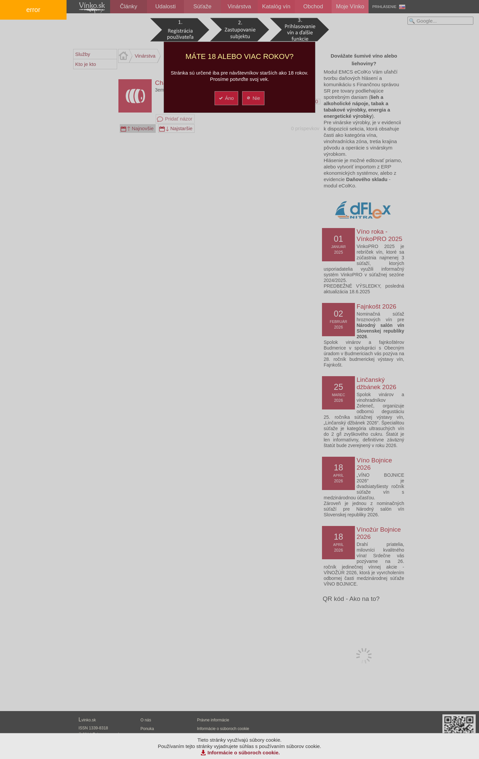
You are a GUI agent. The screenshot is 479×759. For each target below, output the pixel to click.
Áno (226, 98)
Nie (253, 98)
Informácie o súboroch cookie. (244, 752)
